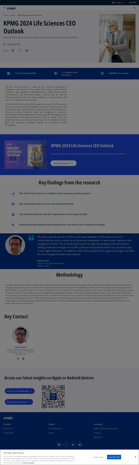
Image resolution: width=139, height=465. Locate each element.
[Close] (135, 457)
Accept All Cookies (114, 457)
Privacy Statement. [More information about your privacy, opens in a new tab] (28, 463)
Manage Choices (98, 457)
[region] (69, 457)
